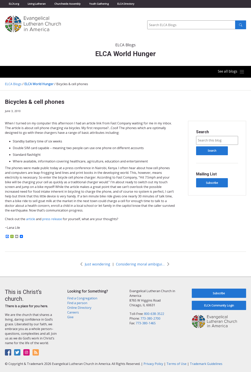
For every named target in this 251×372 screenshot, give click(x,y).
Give (70, 317)
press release (51, 219)
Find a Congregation (82, 298)
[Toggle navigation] (230, 71)
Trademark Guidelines (206, 364)
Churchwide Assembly (67, 3)
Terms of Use (176, 364)
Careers (73, 312)
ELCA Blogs (13, 84)
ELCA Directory (125, 3)
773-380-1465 (146, 323)
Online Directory (79, 307)
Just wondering (97, 264)
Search (202, 131)
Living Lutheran (37, 3)
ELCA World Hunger (39, 84)
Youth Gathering (99, 3)
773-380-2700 (150, 318)
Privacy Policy (153, 364)
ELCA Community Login (219, 305)
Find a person (77, 303)
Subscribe (212, 183)
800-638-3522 (154, 314)
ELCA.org (14, 3)
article (30, 219)
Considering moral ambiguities (140, 264)
